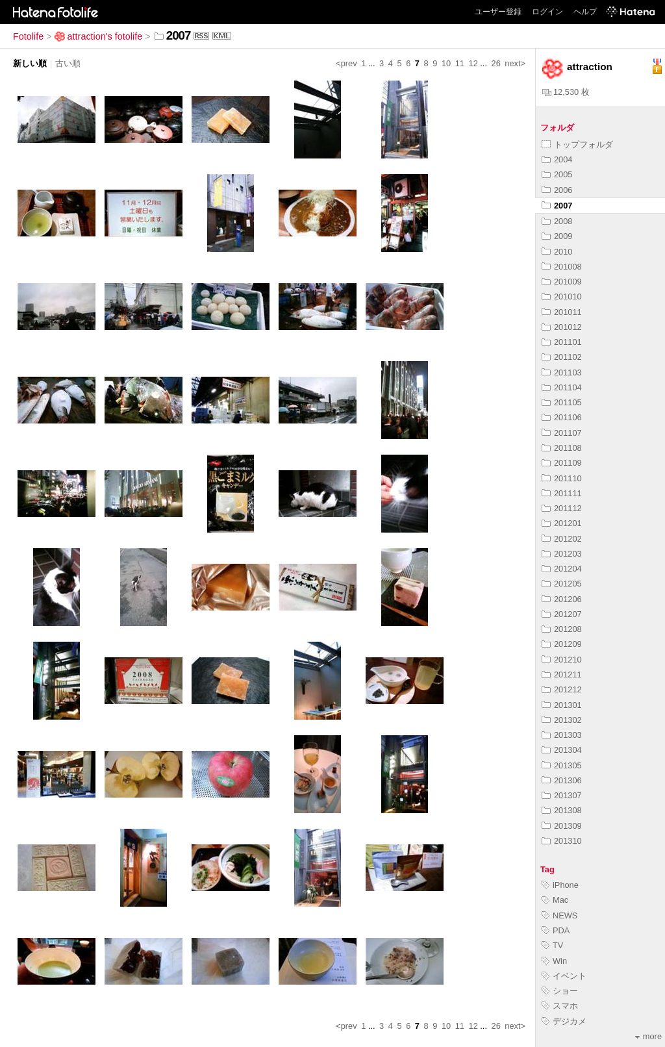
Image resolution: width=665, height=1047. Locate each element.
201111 (562, 493)
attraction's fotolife (99, 36)
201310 (562, 841)
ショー (560, 991)
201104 (562, 387)
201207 (562, 614)
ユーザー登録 (498, 11)
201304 (562, 750)
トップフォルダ (577, 144)
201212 (562, 689)
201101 (562, 342)
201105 (562, 402)
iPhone (560, 885)
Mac (555, 900)
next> (515, 63)
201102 (562, 357)
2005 (557, 174)
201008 (562, 266)
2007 (557, 205)
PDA (556, 930)
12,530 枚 (566, 92)
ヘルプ (585, 11)
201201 (562, 523)
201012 (562, 327)
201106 (562, 417)
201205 (562, 583)
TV (552, 945)
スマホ (560, 1006)
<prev (346, 63)
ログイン (547, 11)
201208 (562, 629)
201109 (562, 463)
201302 (562, 720)
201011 (562, 312)
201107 (562, 433)
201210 (562, 659)
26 (496, 63)
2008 (557, 221)
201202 (562, 539)
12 (473, 63)
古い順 (68, 63)
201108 (562, 448)
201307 (562, 795)
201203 (562, 554)
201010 (562, 296)
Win (554, 961)
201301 (562, 705)
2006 (557, 190)
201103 (562, 372)
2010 (557, 252)
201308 (562, 810)
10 (446, 63)
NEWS (559, 915)
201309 (562, 826)
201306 (562, 780)
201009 (562, 281)
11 (459, 63)
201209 (562, 644)
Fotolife (28, 36)
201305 (562, 765)
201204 (562, 569)
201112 (562, 508)
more (648, 1036)
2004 (557, 159)
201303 (562, 735)
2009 (557, 236)
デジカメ (564, 1021)
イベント (564, 976)
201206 (562, 599)
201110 (562, 478)
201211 (562, 674)
